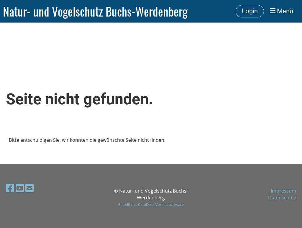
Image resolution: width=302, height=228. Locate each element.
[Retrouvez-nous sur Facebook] (10, 188)
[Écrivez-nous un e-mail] (29, 188)
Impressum (283, 191)
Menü (281, 11)
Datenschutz (282, 197)
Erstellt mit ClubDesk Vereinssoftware (151, 204)
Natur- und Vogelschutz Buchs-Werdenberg (95, 11)
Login (250, 11)
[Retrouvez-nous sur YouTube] (20, 188)
